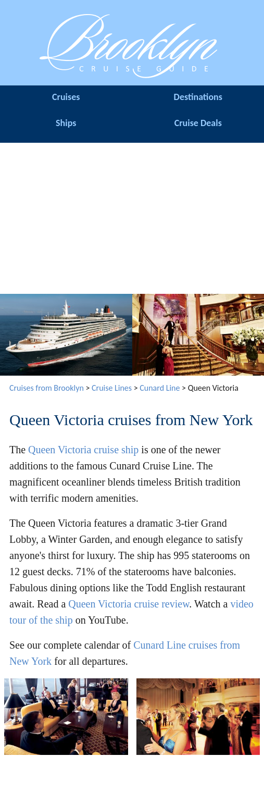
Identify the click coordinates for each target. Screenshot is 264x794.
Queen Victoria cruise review (128, 604)
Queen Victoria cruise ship (83, 449)
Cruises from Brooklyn (46, 388)
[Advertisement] (132, 216)
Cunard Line (160, 388)
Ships (66, 123)
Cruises (66, 97)
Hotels (98, 766)
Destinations (198, 97)
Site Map (230, 766)
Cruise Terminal (33, 774)
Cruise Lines (112, 388)
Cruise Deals (198, 123)
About (165, 766)
